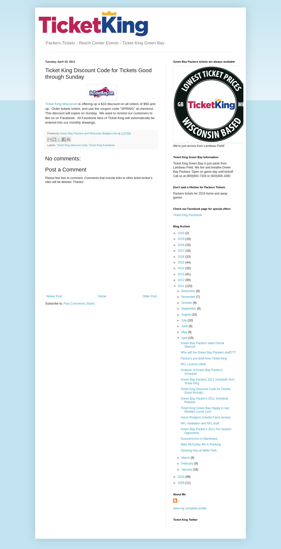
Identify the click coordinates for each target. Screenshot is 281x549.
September (189, 308)
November (188, 297)
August (186, 314)
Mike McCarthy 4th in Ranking (201, 444)
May (184, 332)
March (186, 458)
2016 (181, 256)
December (188, 291)
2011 (181, 286)
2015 (181, 262)
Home (102, 296)
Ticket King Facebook (102, 145)
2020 (181, 233)
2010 (181, 477)
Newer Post (54, 296)
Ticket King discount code (72, 145)
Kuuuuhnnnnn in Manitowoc (199, 438)
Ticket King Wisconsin (61, 104)
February (187, 463)
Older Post (150, 296)
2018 (181, 245)
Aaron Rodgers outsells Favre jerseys (206, 417)
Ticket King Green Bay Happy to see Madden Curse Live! (205, 409)
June (185, 326)
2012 (181, 280)
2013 (181, 274)
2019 (181, 239)
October (187, 303)
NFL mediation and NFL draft (200, 423)
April (184, 338)
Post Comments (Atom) (79, 303)
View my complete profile (189, 508)
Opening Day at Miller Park (199, 450)
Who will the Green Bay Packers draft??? (208, 352)
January (187, 469)
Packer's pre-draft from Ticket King (204, 358)
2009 (181, 483)
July (184, 320)
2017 (181, 250)
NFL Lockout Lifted (193, 364)
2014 (181, 268)
